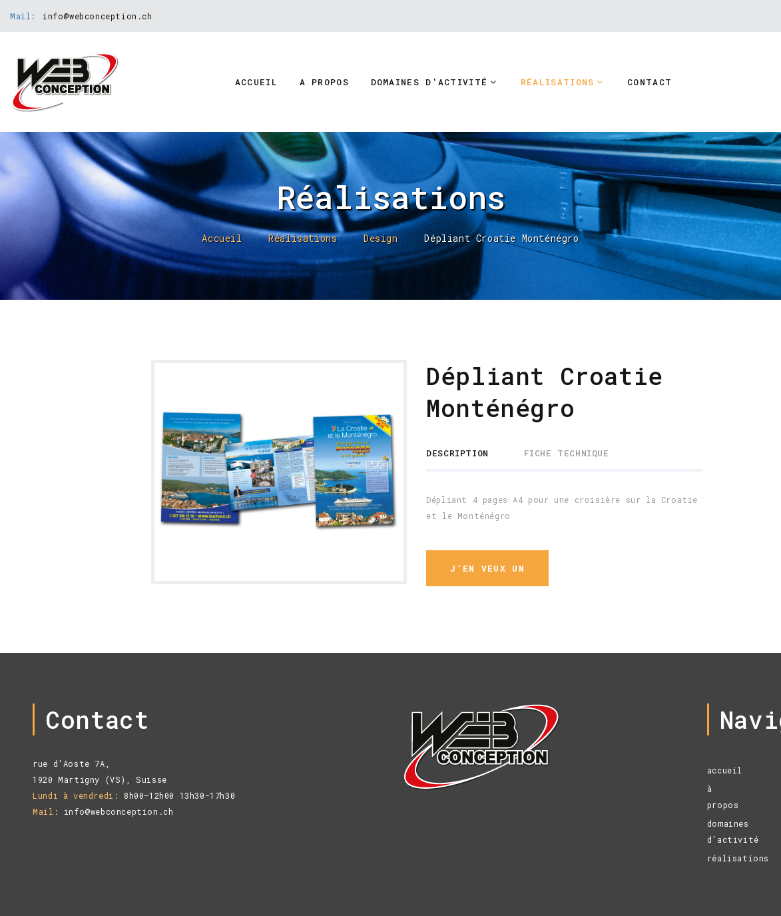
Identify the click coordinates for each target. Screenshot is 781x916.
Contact (649, 82)
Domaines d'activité (429, 82)
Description (457, 453)
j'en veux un (487, 568)
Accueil (256, 82)
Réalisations (558, 82)
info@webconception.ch (97, 16)
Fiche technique (566, 453)
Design (381, 238)
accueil (724, 770)
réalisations (738, 858)
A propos (324, 82)
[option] (279, 472)
